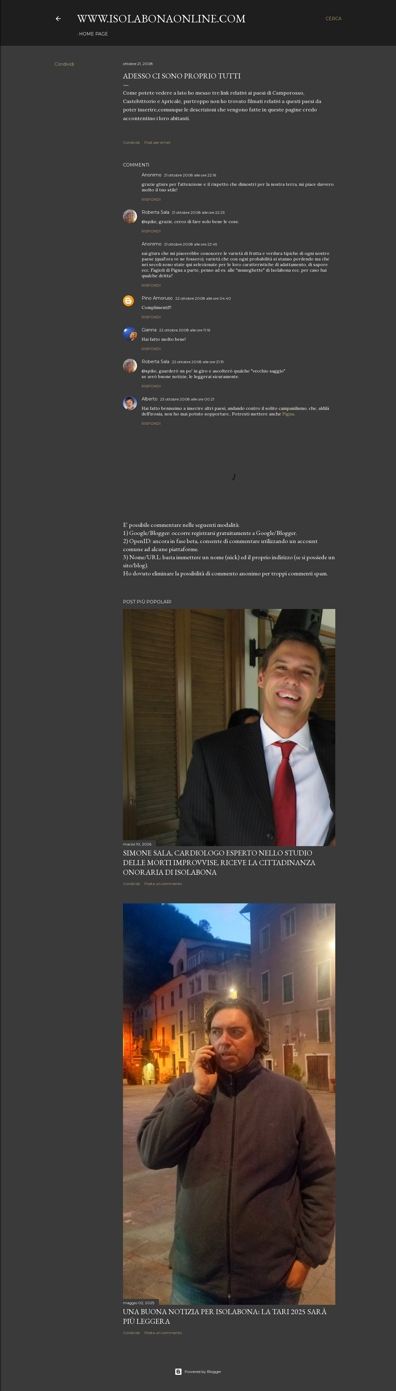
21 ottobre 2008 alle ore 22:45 (190, 244)
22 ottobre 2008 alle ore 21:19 (198, 361)
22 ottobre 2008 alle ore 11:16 (184, 330)
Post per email (157, 142)
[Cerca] (334, 18)
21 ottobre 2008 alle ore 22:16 (190, 175)
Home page (93, 34)
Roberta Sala (155, 212)
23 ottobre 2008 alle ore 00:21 (187, 399)
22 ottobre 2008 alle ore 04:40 (203, 298)
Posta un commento (163, 883)
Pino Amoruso (157, 298)
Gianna (149, 330)
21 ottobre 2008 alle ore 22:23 (198, 212)
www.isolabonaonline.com (161, 18)
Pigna (288, 414)
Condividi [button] (64, 64)
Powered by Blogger (198, 1371)
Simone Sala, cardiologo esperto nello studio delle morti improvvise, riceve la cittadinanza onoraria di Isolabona (219, 862)
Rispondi (151, 199)
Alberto (150, 399)
